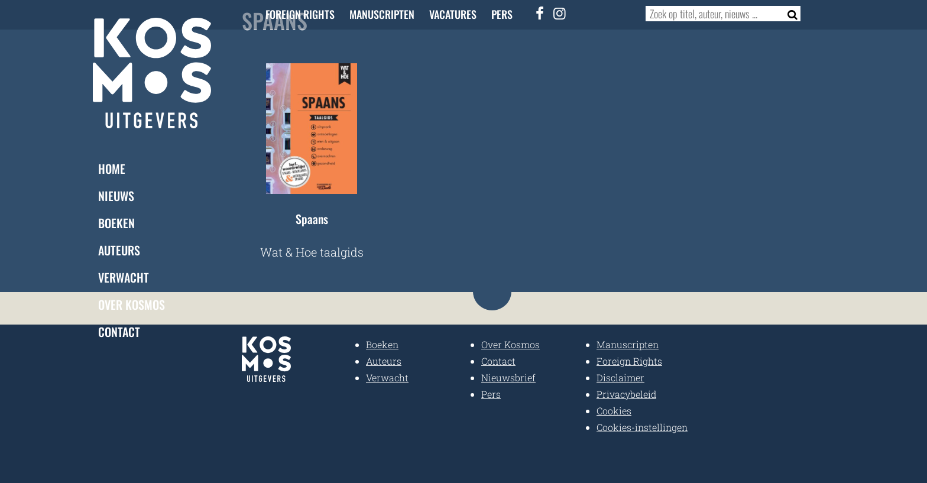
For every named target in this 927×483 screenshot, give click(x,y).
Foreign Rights (300, 14)
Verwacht (123, 277)
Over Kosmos (131, 304)
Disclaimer (620, 377)
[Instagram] (560, 13)
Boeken (116, 223)
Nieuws (116, 196)
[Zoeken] (789, 13)
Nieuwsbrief (508, 377)
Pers (502, 14)
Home (111, 168)
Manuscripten (381, 14)
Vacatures (453, 14)
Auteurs (119, 250)
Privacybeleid (626, 394)
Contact (119, 332)
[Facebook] (540, 13)
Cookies (614, 410)
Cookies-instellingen (642, 427)
